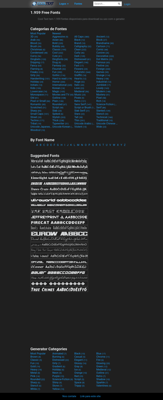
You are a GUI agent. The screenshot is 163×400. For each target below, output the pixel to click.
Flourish (59, 68)
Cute (57, 56)
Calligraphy (82, 46)
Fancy (36, 65)
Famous (103, 62)
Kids (35, 88)
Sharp (35, 110)
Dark (79, 56)
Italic (79, 84)
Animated (59, 353)
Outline (59, 97)
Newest (56, 33)
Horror (58, 81)
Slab (57, 110)
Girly (35, 75)
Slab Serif (81, 110)
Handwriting (40, 78)
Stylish (58, 117)
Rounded (59, 104)
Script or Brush (85, 107)
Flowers (81, 68)
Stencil (102, 113)
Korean (58, 88)
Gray (78, 366)
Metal (35, 372)
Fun (57, 72)
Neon (57, 372)
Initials (36, 84)
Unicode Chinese (107, 123)
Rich (101, 100)
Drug (56, 62)
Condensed (39, 52)
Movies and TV (63, 94)
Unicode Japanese (41, 126)
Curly (79, 52)
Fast (79, 65)
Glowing (103, 363)
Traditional (104, 120)
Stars (79, 113)
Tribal (35, 123)
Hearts (80, 78)
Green (101, 366)
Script (57, 107)
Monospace (39, 94)
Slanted (103, 110)
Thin (79, 120)
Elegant (81, 62)
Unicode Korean (63, 126)
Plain (58, 100)
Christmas (37, 49)
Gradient (58, 366)
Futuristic (82, 72)
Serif (101, 107)
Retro (80, 100)
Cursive (102, 52)
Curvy (35, 56)
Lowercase (38, 91)
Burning (58, 356)
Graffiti (80, 75)
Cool (57, 52)
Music (80, 94)
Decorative (105, 56)
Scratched (38, 107)
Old (34, 97)
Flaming (36, 68)
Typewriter (60, 123)
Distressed (82, 59)
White (35, 388)
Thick (58, 120)
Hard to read (62, 78)
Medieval (81, 91)
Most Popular (38, 33)
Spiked (57, 113)
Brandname (105, 43)
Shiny (57, 382)
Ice (77, 369)
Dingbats (38, 59)
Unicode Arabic (85, 123)
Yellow (58, 388)
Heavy (102, 78)
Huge (79, 81)
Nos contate (69, 396)
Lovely (102, 88)
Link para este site (90, 396)
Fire (100, 359)
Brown (35, 356)
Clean (80, 49)
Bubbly (58, 46)
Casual (79, 356)
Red (78, 376)
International (62, 84)
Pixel (101, 97)
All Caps (81, 36)
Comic (102, 49)
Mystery (103, 94)
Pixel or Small (40, 100)
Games (102, 72)
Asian (57, 39)
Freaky (36, 72)
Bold (57, 43)
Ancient (102, 36)
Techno (37, 120)
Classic (59, 49)
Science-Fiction (107, 104)
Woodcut (37, 130)
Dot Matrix (104, 59)
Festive (102, 65)
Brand (79, 43)
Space (79, 382)
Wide (101, 126)
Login (127, 4)
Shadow (103, 379)
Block (101, 39)
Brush (35, 46)
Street (36, 117)
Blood (35, 43)
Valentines (103, 385)
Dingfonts (60, 59)
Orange (80, 372)
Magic (58, 91)
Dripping (37, 62)
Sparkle (102, 382)
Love (79, 88)
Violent (80, 126)
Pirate (79, 97)
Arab (35, 39)
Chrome (103, 356)
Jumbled (103, 84)
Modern (103, 91)
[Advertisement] (15, 57)
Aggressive (60, 36)
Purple (58, 376)
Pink (35, 376)
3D (34, 36)
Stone (57, 385)
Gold (35, 366)
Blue (101, 353)
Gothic (58, 75)
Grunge (103, 75)
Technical (104, 117)
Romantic (38, 104)
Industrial (103, 81)
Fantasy (59, 65)
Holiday (36, 81)
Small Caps (39, 113)
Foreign (103, 68)
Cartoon (103, 46)
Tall (78, 117)
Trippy (79, 385)
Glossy (80, 363)
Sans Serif (82, 104)
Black (79, 39)
